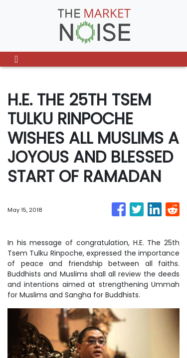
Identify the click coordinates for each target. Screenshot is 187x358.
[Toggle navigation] (16, 59)
